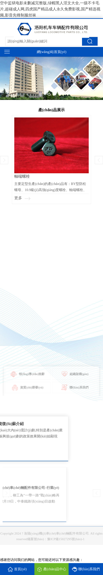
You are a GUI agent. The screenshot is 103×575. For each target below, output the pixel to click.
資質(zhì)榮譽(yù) (27, 390)
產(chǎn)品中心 (51, 569)
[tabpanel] (51, 78)
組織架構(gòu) (75, 377)
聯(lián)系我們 (75, 390)
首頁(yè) (17, 569)
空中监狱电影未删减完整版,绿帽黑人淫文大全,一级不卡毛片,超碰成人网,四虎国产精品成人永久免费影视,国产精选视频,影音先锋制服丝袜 (50, 9)
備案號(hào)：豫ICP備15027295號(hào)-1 (55, 540)
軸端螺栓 (22, 176)
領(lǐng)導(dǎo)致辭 (28, 377)
